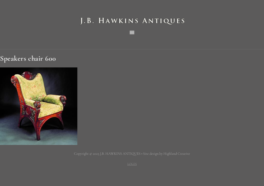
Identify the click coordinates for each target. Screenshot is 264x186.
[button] (132, 32)
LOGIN (132, 164)
